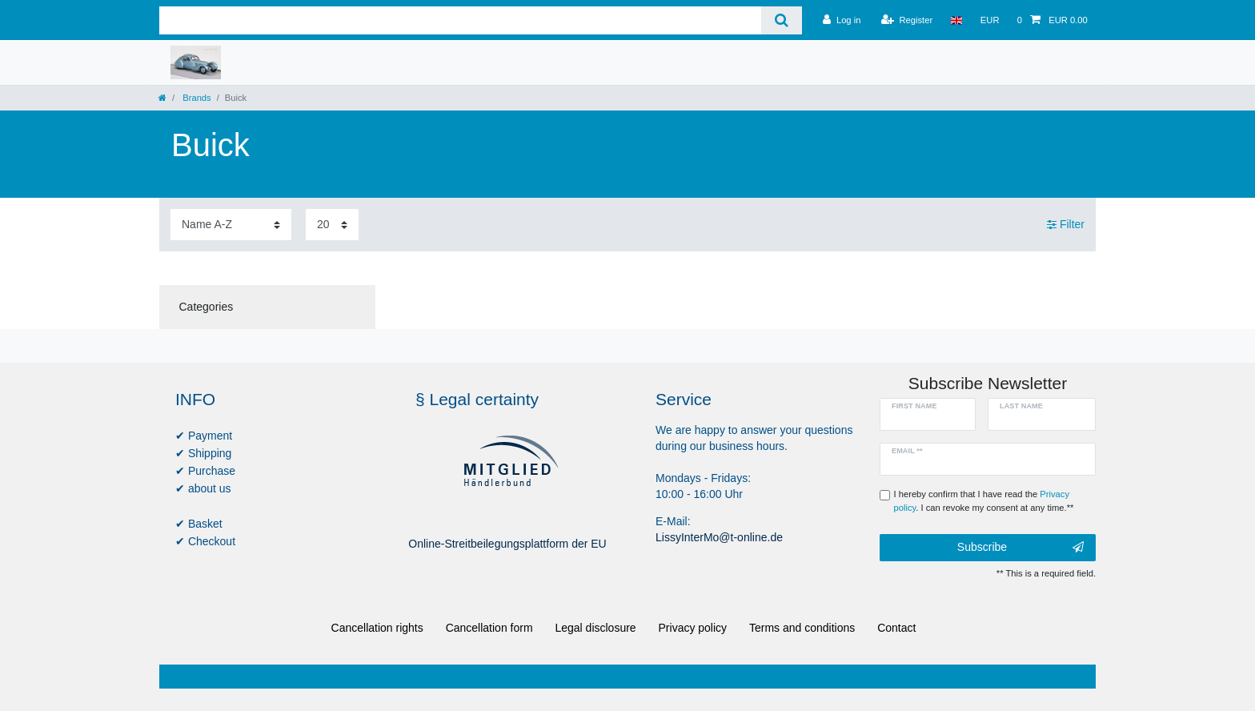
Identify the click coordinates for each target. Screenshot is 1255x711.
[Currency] (990, 20)
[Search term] (460, 20)
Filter (1066, 224)
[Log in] (841, 20)
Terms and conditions (802, 627)
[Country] (956, 20)
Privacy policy (693, 627)
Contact (896, 627)
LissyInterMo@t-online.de (719, 537)
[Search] (781, 20)
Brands (195, 97)
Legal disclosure (595, 627)
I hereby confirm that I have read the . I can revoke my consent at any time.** (984, 500)
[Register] (907, 20)
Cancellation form (489, 627)
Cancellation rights (377, 627)
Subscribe (1020, 547)
